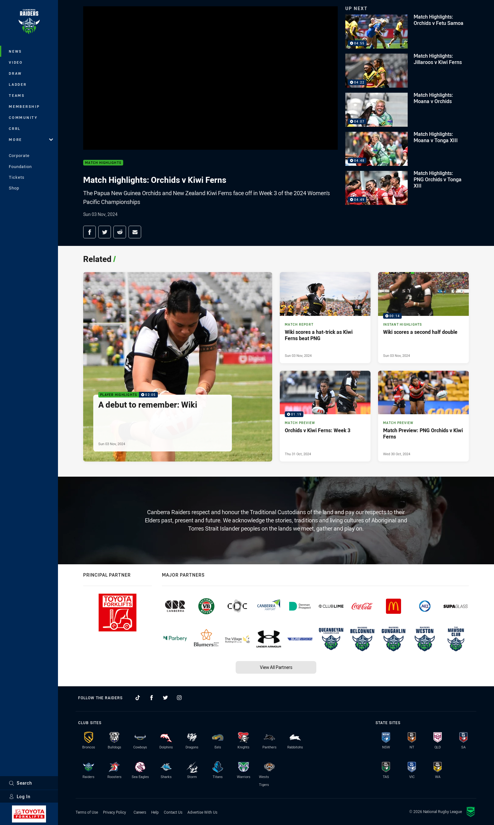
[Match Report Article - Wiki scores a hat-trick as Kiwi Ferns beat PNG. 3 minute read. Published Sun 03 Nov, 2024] (325, 317)
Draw (15, 73)
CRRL (15, 128)
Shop (14, 188)
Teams (17, 95)
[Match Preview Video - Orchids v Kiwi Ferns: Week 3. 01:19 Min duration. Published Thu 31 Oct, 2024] (325, 416)
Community (23, 117)
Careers (140, 812)
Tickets (17, 177)
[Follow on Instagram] (179, 697)
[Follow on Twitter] (165, 697)
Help (155, 812)
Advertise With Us (202, 812)
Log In (20, 796)
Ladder (18, 84)
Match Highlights (103, 163)
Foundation (20, 166)
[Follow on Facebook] (151, 697)
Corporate (19, 155)
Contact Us (173, 812)
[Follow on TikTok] (137, 697)
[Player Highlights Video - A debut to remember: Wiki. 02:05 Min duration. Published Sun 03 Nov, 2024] (177, 367)
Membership (24, 106)
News (15, 51)
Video (16, 62)
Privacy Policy (114, 812)
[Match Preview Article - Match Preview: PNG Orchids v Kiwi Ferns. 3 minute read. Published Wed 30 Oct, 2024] (423, 416)
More (31, 139)
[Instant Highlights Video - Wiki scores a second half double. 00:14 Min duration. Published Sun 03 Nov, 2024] (423, 317)
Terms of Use (87, 812)
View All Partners (276, 667)
